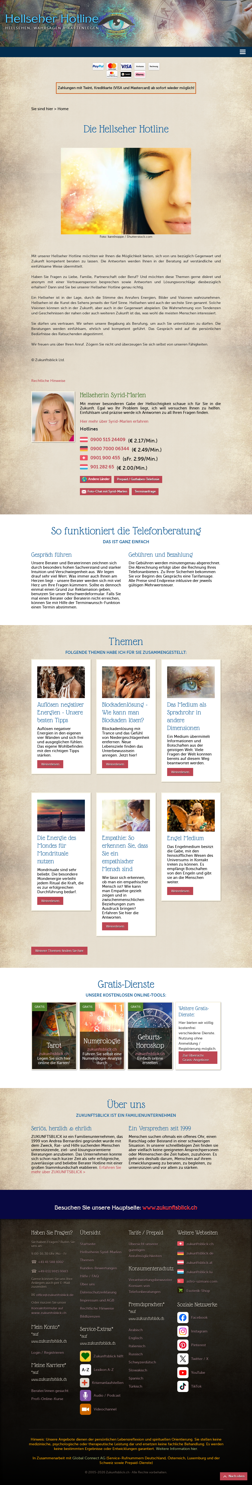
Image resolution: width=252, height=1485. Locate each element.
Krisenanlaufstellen (107, 1383)
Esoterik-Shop (198, 1291)
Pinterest (198, 1345)
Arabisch (136, 1330)
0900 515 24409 (107, 439)
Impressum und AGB (97, 1300)
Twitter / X (200, 1359)
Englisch (135, 1338)
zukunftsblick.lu (199, 1272)
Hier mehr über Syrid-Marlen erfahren (114, 421)
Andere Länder (99, 479)
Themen (87, 1260)
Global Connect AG (88, 1458)
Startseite (88, 1244)
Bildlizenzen (90, 1316)
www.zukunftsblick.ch (169, 1208)
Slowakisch (138, 1370)
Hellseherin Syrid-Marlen (100, 1252)
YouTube (198, 1373)
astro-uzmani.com (201, 1281)
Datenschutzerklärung (98, 1292)
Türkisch (135, 1386)
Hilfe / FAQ (89, 1276)
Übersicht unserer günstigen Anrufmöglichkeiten (145, 1250)
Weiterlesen (50, 764)
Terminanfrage (145, 491)
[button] (242, 51)
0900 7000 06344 (109, 448)
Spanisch (136, 1378)
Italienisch (137, 1346)
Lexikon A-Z (104, 1370)
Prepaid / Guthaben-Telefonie (138, 479)
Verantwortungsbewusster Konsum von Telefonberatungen (150, 1286)
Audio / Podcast (107, 1395)
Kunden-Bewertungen (98, 1268)
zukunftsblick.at (199, 1263)
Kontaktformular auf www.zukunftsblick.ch (48, 1310)
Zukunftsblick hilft (108, 1356)
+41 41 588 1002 (51, 1262)
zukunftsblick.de (199, 1253)
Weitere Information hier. (177, 1449)
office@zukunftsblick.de (54, 1295)
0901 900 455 (105, 457)
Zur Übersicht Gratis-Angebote (195, 1057)
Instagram (199, 1331)
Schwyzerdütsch (142, 1362)
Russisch (136, 1354)
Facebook (199, 1318)
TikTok (196, 1386)
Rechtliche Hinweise (48, 381)
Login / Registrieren (47, 1353)
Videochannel (105, 1409)
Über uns (87, 1284)
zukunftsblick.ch (199, 1244)
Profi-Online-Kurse (47, 1399)
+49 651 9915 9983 (53, 1271)
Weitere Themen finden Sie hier (59, 951)
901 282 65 (102, 466)
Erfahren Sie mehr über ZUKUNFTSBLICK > (76, 1169)
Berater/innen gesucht (49, 1391)
